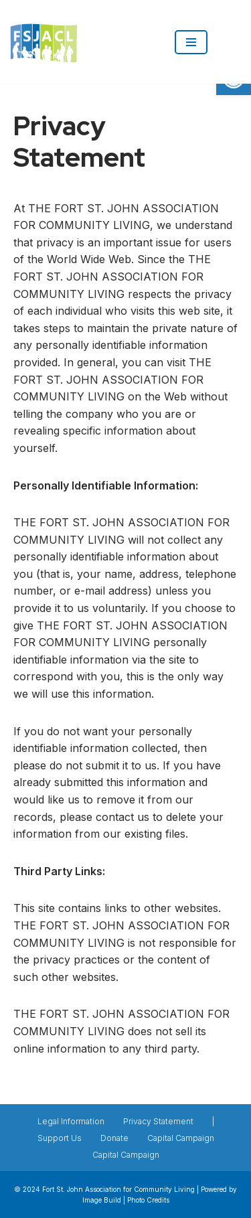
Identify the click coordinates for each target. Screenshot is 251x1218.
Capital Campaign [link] (180, 1138)
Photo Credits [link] (148, 1200)
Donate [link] (114, 1138)
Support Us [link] (59, 1138)
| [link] (213, 1121)
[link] (47, 42)
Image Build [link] (102, 1200)
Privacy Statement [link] (158, 1121)
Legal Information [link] (70, 1121)
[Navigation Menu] (191, 42)
